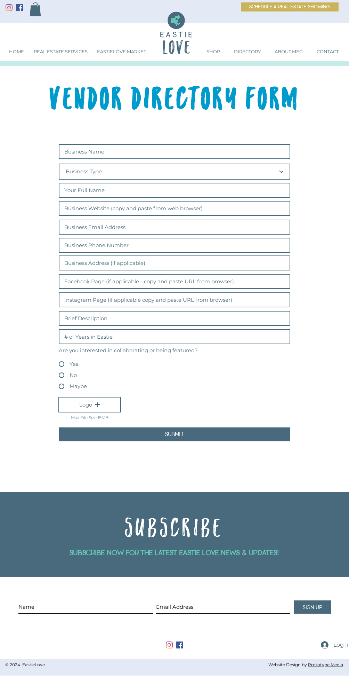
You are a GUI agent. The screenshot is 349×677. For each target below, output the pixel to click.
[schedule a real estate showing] (290, 6)
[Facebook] (19, 7)
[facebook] (179, 644)
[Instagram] (9, 7)
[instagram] (169, 644)
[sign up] (312, 607)
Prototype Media (325, 664)
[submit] (174, 434)
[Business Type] (174, 172)
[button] (35, 9)
